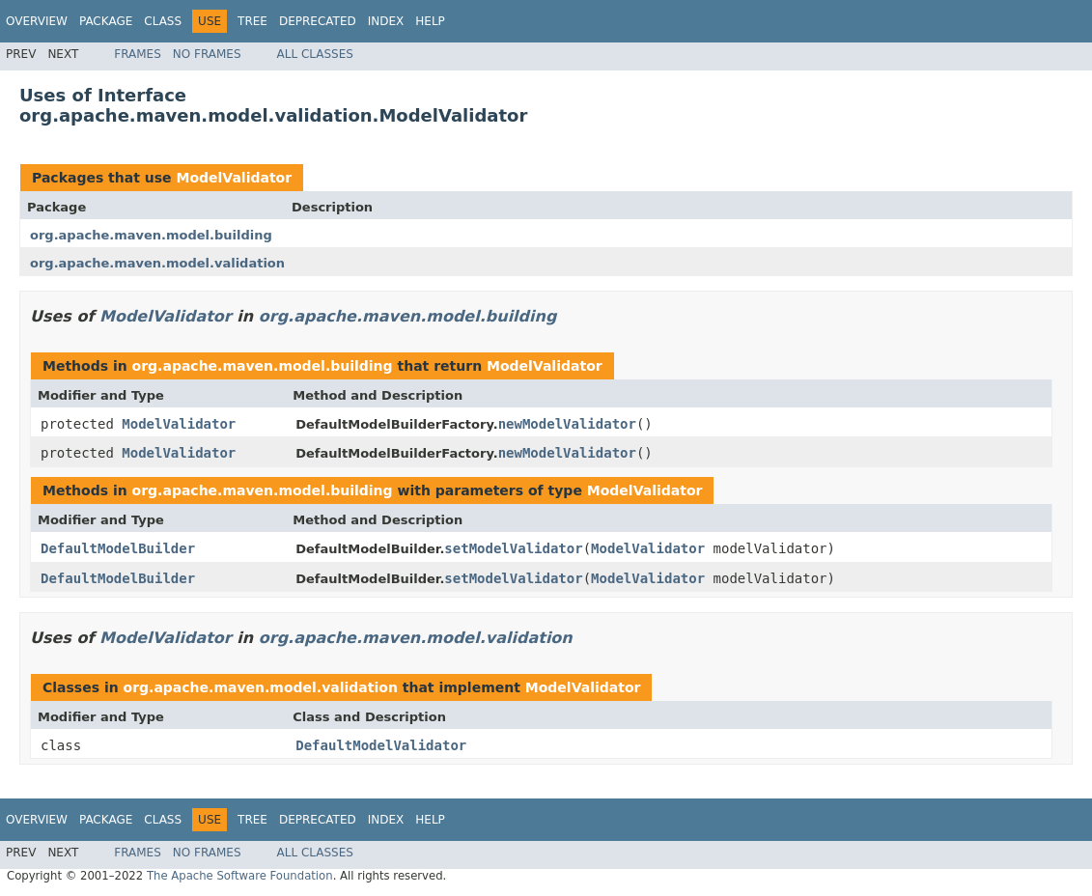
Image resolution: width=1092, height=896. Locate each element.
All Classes (315, 54)
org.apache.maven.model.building (151, 235)
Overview (37, 21)
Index (386, 21)
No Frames (207, 54)
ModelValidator (234, 177)
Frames (137, 54)
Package (105, 21)
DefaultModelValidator (380, 745)
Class (163, 21)
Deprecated (317, 21)
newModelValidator (567, 424)
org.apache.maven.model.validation (157, 263)
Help (430, 21)
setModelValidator (513, 548)
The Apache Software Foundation (240, 875)
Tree (252, 21)
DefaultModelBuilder (118, 548)
